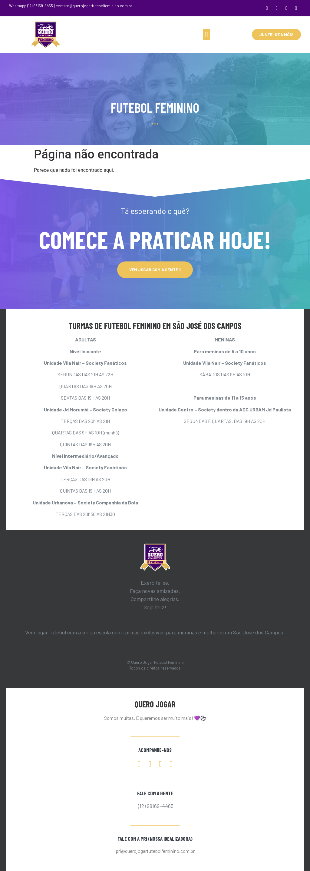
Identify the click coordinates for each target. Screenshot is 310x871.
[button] (206, 35)
